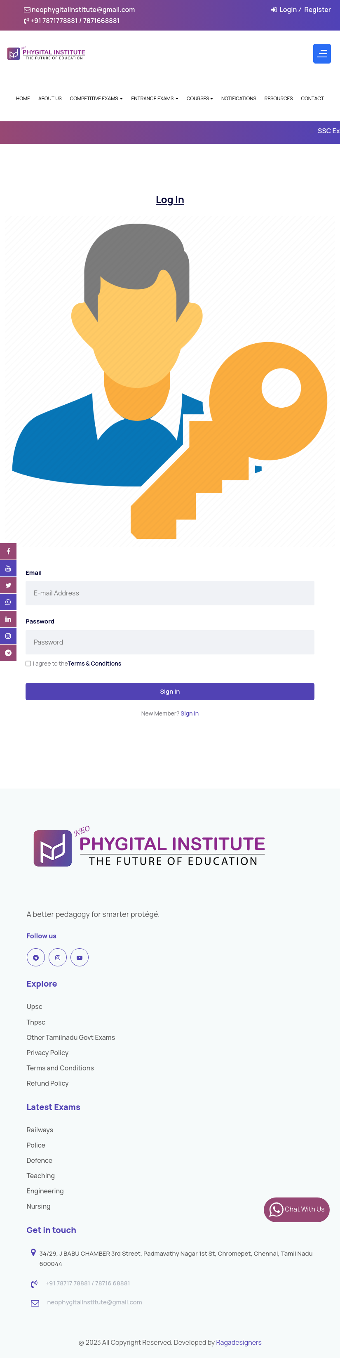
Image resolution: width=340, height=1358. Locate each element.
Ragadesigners (238, 1342)
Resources (279, 98)
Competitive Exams (96, 98)
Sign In (170, 691)
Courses (200, 98)
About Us (50, 98)
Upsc (34, 1006)
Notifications (238, 98)
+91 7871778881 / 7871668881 (72, 20)
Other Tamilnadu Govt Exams (71, 1037)
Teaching (41, 1175)
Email (34, 572)
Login (288, 9)
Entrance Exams (154, 98)
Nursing (39, 1206)
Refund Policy (48, 1083)
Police (36, 1145)
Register (317, 9)
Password (40, 621)
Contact (312, 98)
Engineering (45, 1190)
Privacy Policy (48, 1052)
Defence (40, 1160)
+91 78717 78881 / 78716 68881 (88, 1283)
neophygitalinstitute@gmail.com (79, 9)
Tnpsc (36, 1022)
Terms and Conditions (60, 1067)
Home (23, 98)
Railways (40, 1129)
